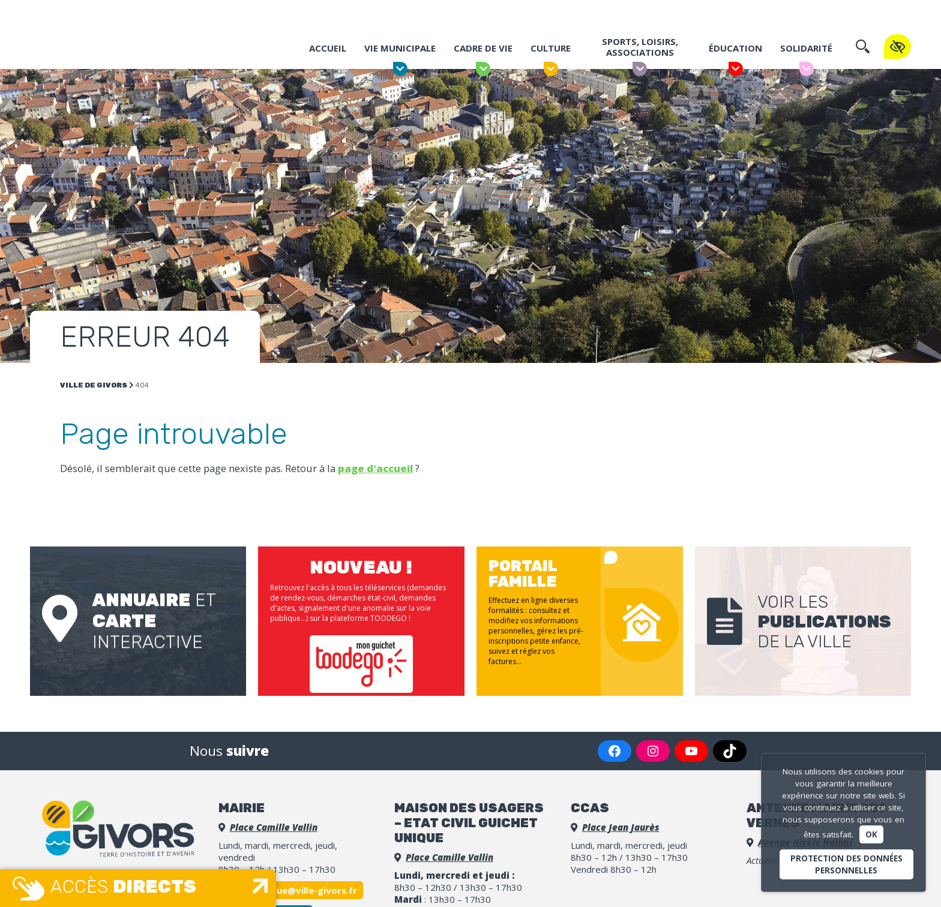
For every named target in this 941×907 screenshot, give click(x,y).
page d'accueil (375, 468)
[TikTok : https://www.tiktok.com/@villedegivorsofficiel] (730, 751)
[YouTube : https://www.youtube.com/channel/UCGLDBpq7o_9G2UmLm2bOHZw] (691, 751)
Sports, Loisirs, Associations (640, 51)
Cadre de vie (483, 53)
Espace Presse (712, 13)
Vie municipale (400, 53)
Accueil (327, 53)
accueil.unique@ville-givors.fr (290, 890)
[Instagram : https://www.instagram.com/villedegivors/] (653, 751)
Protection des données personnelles (846, 864)
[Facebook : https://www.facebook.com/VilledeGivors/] (614, 751)
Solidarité (806, 53)
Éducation (735, 53)
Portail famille (605, 13)
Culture (551, 53)
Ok (871, 834)
